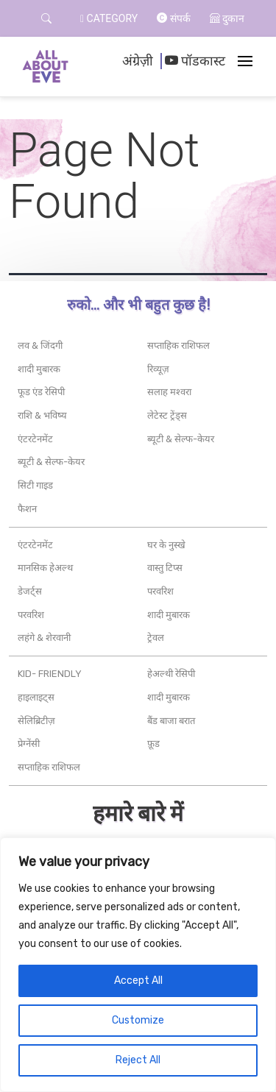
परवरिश (31, 614)
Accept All (138, 980)
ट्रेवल (155, 637)
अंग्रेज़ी (137, 61)
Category (109, 18)
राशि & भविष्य (42, 415)
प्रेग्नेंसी (29, 743)
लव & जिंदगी (40, 345)
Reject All (138, 1060)
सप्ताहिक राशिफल (178, 345)
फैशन (27, 508)
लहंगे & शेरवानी (44, 637)
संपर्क (173, 18)
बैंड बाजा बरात (171, 720)
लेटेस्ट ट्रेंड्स (167, 415)
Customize (138, 1020)
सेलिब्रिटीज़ (36, 720)
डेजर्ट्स (30, 591)
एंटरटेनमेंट (35, 438)
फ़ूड (153, 743)
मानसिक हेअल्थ (45, 567)
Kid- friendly (50, 673)
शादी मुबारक (39, 369)
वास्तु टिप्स (165, 567)
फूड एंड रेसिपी (41, 391)
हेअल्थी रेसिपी (171, 673)
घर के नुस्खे (166, 544)
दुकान (227, 18)
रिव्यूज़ (158, 369)
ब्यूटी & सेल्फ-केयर (51, 461)
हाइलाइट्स (36, 697)
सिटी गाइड (35, 485)
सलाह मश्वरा (169, 391)
